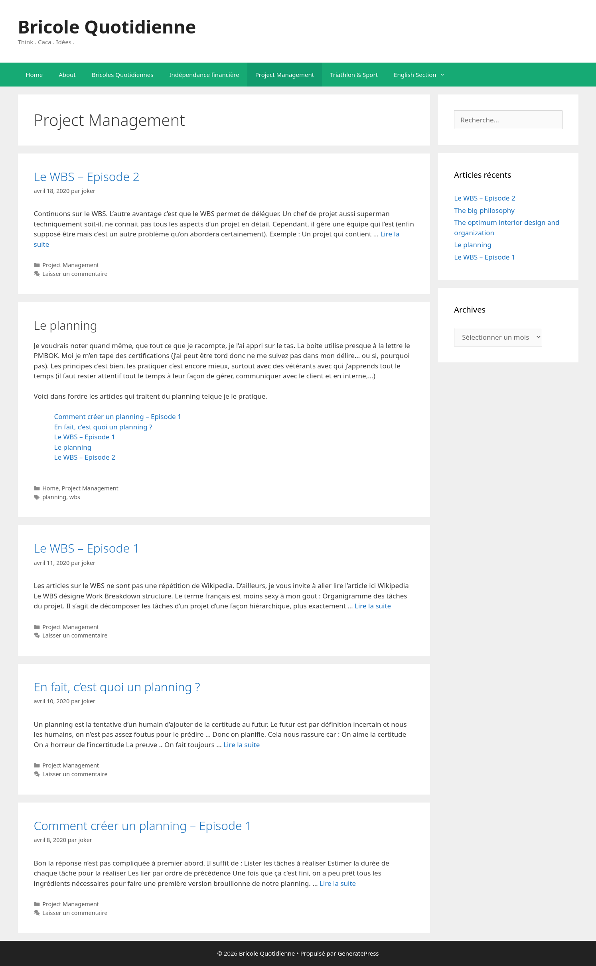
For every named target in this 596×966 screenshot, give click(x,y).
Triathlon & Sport (354, 75)
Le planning (73, 447)
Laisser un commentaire (74, 273)
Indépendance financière (204, 75)
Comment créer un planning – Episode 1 (118, 416)
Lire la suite (373, 605)
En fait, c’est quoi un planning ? (103, 426)
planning (54, 497)
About (67, 75)
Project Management (284, 75)
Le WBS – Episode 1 (84, 436)
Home (34, 75)
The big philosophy (484, 210)
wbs (74, 497)
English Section (423, 75)
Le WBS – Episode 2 (87, 176)
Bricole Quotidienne (107, 26)
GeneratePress (358, 953)
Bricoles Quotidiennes (123, 75)
